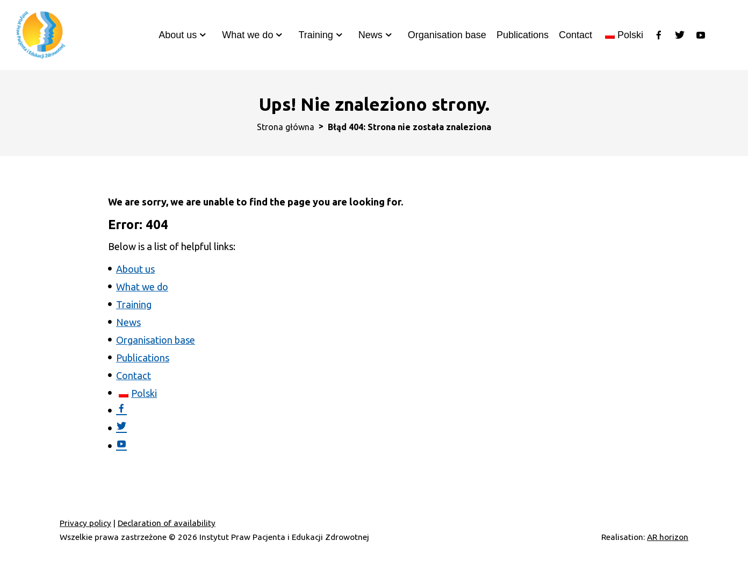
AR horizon (667, 537)
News (370, 35)
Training (315, 35)
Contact (575, 35)
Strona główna (285, 127)
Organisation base (447, 35)
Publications (523, 35)
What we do (247, 35)
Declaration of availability (166, 523)
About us (178, 35)
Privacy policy (85, 523)
